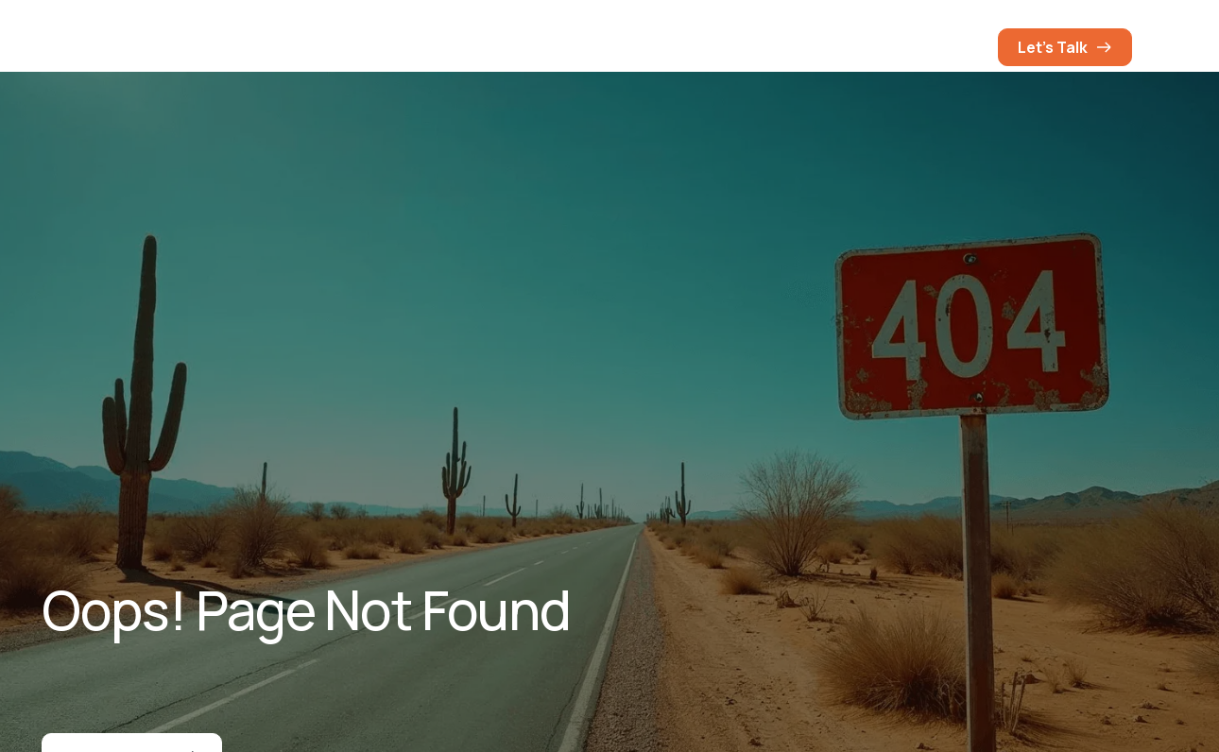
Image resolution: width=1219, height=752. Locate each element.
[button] (964, 47)
